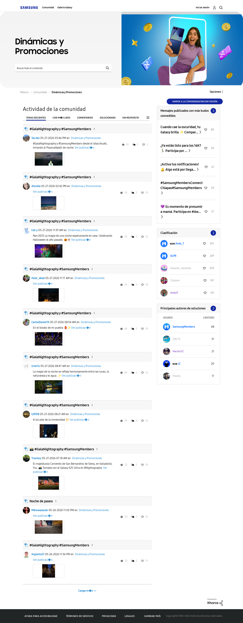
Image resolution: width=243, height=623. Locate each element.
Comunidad (48, 7)
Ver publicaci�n (84, 147)
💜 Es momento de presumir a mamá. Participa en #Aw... (181, 209)
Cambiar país (152, 616)
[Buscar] (63, 68)
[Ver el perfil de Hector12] (178, 351)
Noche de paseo (41, 501)
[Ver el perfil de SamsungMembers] (184, 326)
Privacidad (109, 616)
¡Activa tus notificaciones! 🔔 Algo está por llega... (179, 166)
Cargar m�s (85, 590)
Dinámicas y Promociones (86, 138)
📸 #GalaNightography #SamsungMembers (62, 449)
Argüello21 (37, 554)
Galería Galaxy (64, 7)
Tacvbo (35, 138)
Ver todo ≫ (188, 110)
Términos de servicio (79, 616)
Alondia (35, 186)
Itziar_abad (38, 278)
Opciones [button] (215, 91)
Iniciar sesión (202, 7)
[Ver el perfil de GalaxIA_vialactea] (180, 268)
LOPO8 (35, 414)
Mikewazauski (39, 510)
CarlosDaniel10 (40, 322)
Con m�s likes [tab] (61, 117)
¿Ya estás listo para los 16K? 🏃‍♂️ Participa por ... (180, 148)
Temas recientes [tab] (36, 117)
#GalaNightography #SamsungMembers (59, 269)
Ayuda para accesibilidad (40, 616)
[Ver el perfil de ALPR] (173, 255)
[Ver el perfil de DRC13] (176, 339)
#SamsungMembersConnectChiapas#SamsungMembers (181, 185)
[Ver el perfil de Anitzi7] (174, 292)
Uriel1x (35, 366)
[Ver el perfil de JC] (179, 363)
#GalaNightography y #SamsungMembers (60, 129)
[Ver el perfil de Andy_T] (179, 243)
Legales (130, 616)
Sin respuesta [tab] (130, 117)
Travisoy (36, 458)
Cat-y (34, 230)
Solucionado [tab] (108, 117)
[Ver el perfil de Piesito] (177, 376)
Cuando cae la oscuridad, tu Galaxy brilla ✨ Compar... (180, 129)
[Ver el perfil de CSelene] (175, 280)
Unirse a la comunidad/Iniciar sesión (194, 101)
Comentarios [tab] (85, 117)
